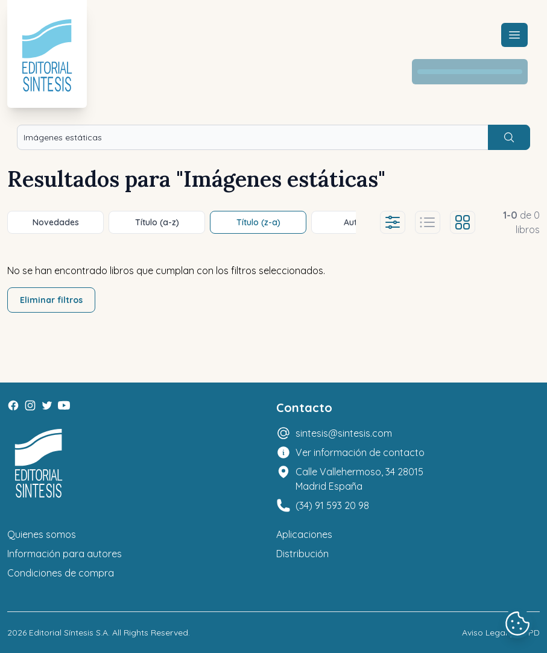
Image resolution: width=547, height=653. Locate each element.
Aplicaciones (304, 534)
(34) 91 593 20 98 (332, 505)
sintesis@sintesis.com (344, 433)
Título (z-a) (258, 222)
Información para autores (64, 554)
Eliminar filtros (51, 300)
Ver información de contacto (360, 452)
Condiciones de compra (60, 573)
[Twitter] (47, 405)
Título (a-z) (157, 222)
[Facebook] (13, 405)
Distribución (302, 554)
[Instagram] (30, 405)
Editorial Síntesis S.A (68, 632)
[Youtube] (64, 405)
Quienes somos (41, 534)
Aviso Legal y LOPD (501, 632)
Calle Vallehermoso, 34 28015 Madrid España (359, 479)
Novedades (56, 222)
